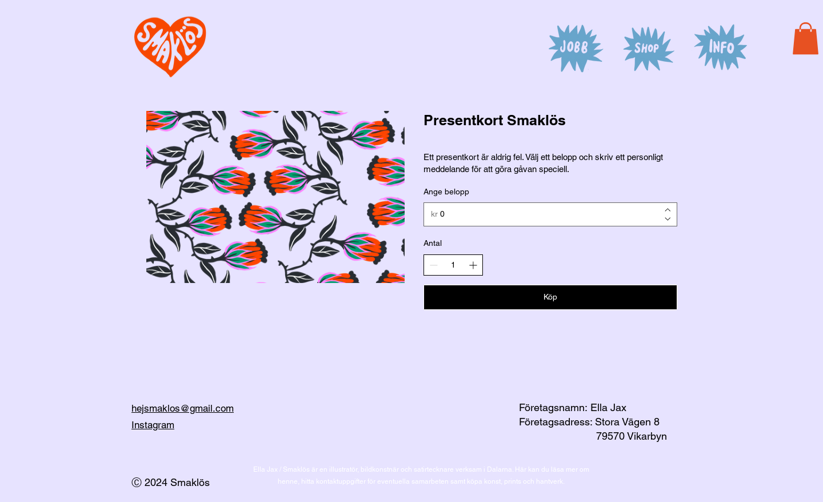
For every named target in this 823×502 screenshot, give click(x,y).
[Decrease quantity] (434, 265)
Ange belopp (446, 191)
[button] (805, 38)
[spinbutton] (453, 265)
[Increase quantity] (473, 265)
